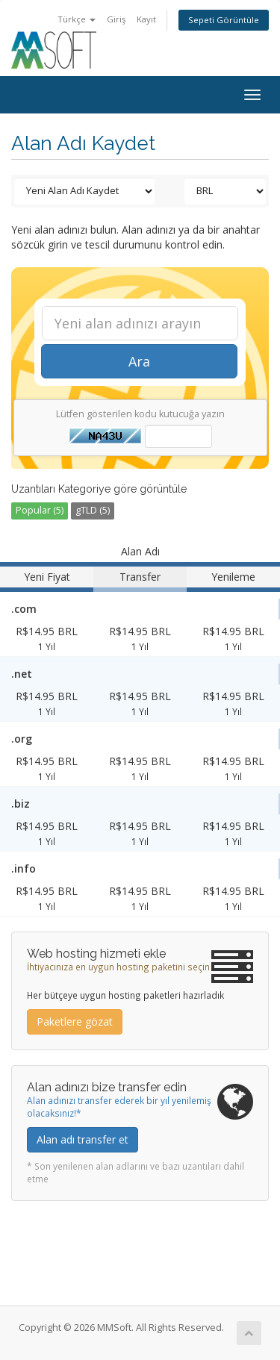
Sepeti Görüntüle (223, 19)
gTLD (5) (92, 510)
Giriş (116, 19)
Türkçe (76, 19)
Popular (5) (39, 510)
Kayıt (146, 19)
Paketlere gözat (75, 1021)
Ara (139, 361)
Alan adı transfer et (82, 1139)
